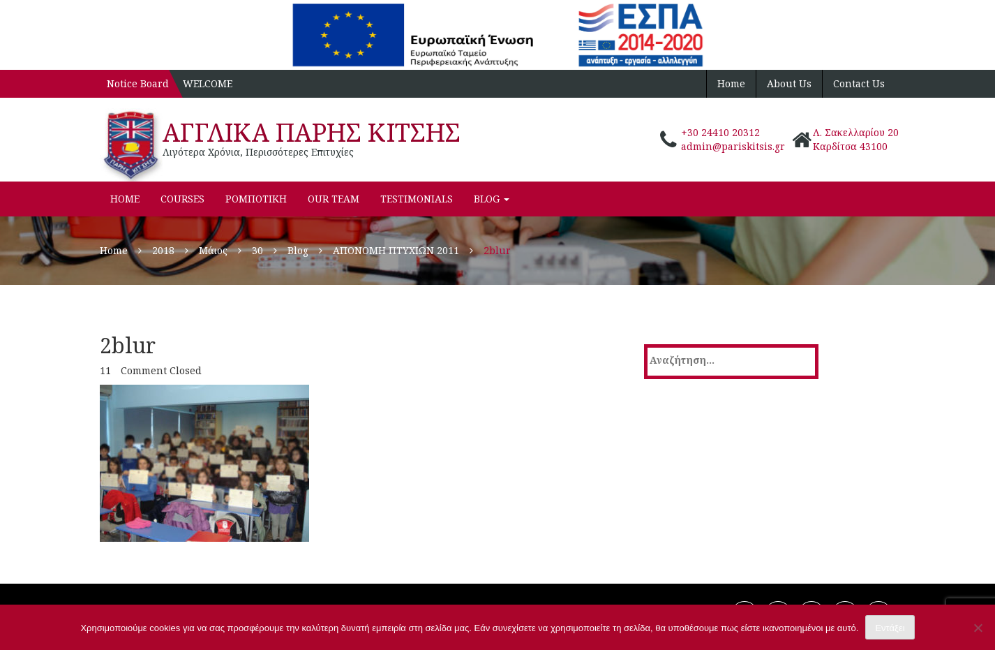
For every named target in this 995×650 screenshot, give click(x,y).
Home (731, 83)
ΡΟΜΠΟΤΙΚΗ (256, 198)
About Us (789, 83)
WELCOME (207, 83)
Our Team (333, 198)
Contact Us (859, 83)
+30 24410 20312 (720, 132)
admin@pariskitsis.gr (733, 146)
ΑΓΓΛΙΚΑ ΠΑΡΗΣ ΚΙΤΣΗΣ (312, 132)
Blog (491, 198)
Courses (182, 198)
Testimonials (416, 198)
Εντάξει (889, 628)
